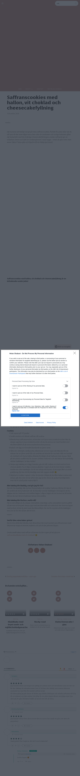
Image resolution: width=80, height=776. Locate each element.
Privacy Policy (51, 422)
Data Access (40, 422)
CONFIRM (25, 415)
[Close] (75, 354)
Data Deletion (28, 422)
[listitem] (40, 381)
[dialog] (40, 388)
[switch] (65, 385)
